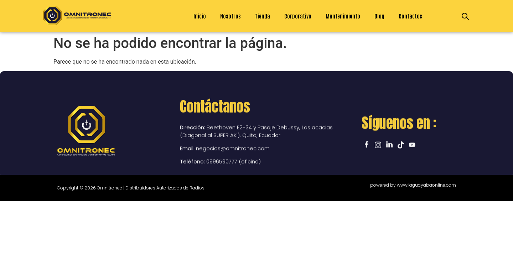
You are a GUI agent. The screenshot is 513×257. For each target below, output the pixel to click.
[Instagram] (378, 170)
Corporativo (297, 15)
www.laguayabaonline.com (426, 185)
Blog (379, 15)
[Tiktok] (401, 170)
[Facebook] (366, 170)
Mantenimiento (343, 15)
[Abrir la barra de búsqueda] (465, 16)
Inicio (199, 15)
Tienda (262, 15)
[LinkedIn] (389, 170)
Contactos (410, 15)
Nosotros (230, 15)
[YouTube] (412, 170)
